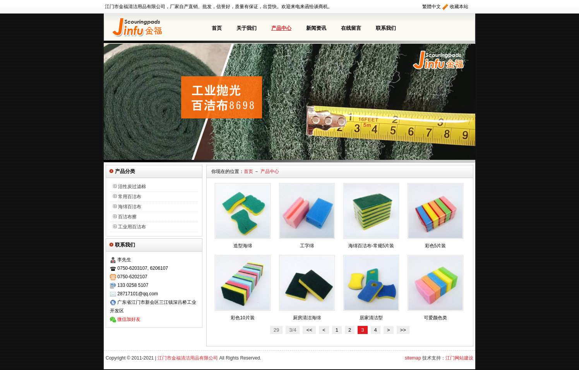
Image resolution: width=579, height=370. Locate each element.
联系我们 (386, 28)
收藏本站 (459, 6)
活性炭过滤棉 (129, 186)
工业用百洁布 (129, 227)
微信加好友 (128, 319)
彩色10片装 (242, 317)
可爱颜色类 (435, 317)
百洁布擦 (125, 216)
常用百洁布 (127, 196)
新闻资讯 (316, 28)
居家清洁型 (371, 317)
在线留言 (351, 28)
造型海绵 (242, 245)
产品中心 (281, 28)
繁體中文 (431, 6)
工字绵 (307, 245)
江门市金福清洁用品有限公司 (188, 358)
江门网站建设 (459, 358)
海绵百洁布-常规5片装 (371, 245)
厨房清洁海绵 (307, 317)
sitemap (413, 358)
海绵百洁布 (127, 206)
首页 (217, 28)
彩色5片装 (435, 245)
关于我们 (246, 28)
